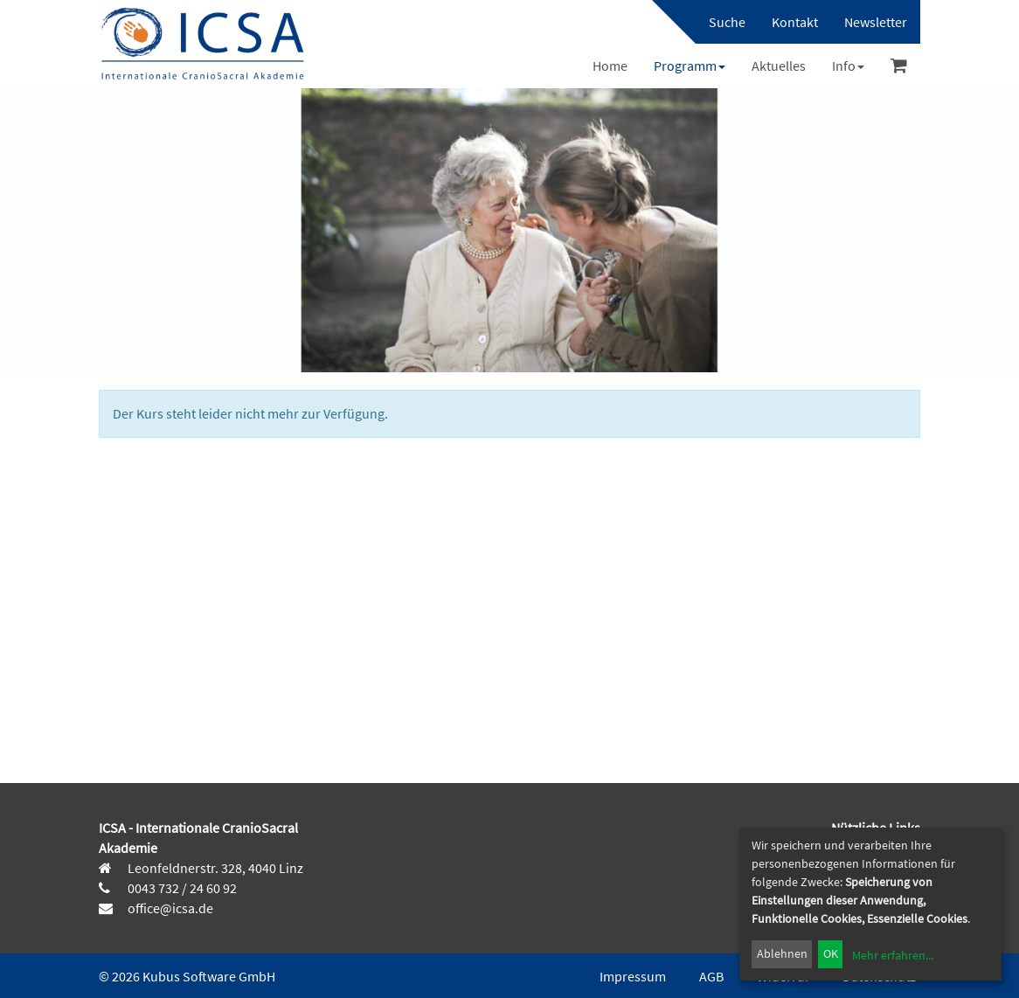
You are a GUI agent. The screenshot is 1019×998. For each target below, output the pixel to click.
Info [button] (848, 65)
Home (610, 65)
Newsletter (875, 22)
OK (830, 953)
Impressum (633, 976)
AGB (711, 976)
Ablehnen (782, 953)
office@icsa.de (169, 908)
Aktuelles (779, 65)
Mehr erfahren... (892, 955)
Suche (727, 22)
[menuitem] (718, 22)
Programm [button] (689, 65)
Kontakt (795, 22)
